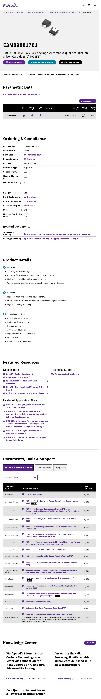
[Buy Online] (24, 115)
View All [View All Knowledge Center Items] (90, 642)
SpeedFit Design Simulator (18, 374)
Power (21, 12)
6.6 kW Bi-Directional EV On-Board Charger (25, 393)
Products (12, 12)
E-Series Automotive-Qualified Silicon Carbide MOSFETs (64, 12)
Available (29, 159)
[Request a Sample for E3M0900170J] (32, 115)
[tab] (18, 467)
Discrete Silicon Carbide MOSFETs (36, 12)
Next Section (87, 101)
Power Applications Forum (66, 374)
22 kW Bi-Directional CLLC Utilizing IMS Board (25, 388)
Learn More (29, 205)
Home (5, 12)
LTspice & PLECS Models (16, 377)
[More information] (21, 210)
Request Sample (70, 62)
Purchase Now (14, 62)
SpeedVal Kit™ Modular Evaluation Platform (25, 382)
